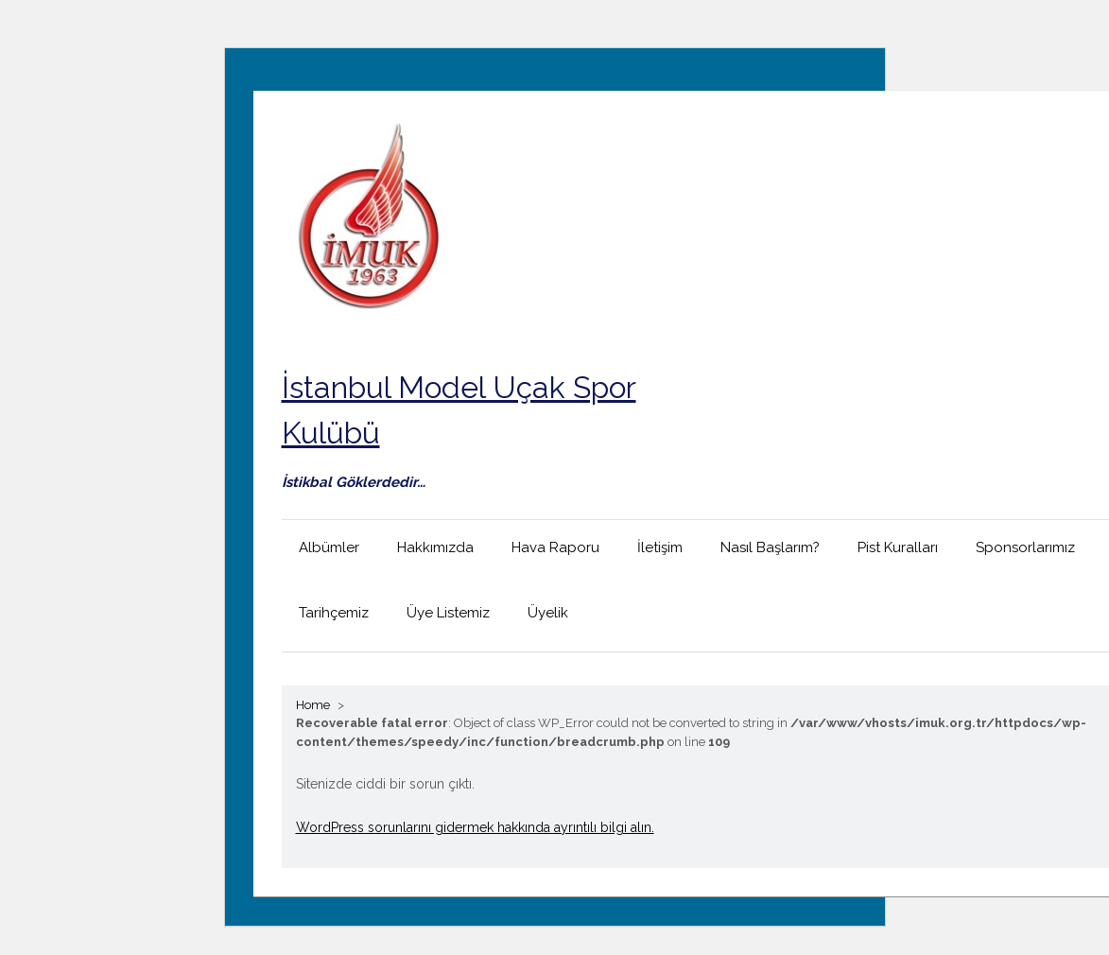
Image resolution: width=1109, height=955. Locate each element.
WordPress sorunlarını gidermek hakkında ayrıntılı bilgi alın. (475, 827)
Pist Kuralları (898, 547)
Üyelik (548, 612)
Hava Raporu (555, 547)
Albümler (329, 547)
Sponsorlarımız (1025, 547)
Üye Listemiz (448, 612)
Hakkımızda (435, 547)
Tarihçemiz (334, 612)
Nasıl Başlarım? (770, 547)
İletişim (660, 547)
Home (313, 705)
